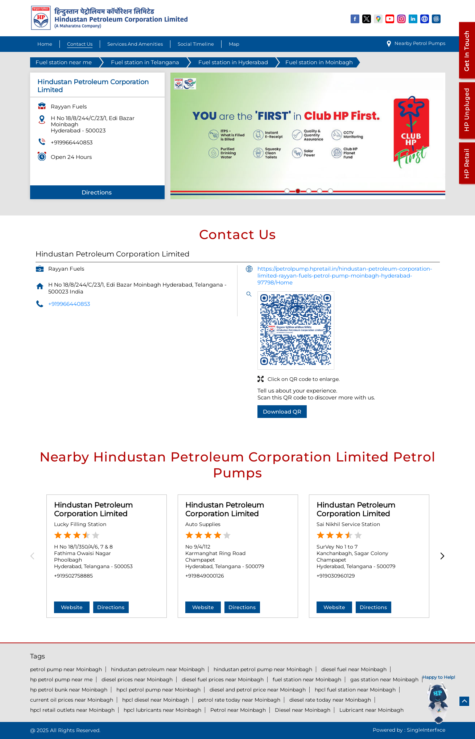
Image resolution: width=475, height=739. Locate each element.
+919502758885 (73, 575)
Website (72, 607)
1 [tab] (286, 190)
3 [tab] (308, 190)
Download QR (282, 411)
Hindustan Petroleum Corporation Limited (93, 509)
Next (440, 556)
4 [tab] (319, 190)
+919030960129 (336, 575)
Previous (34, 556)
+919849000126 (204, 575)
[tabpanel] (307, 136)
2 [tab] (297, 190)
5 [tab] (329, 190)
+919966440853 (71, 142)
